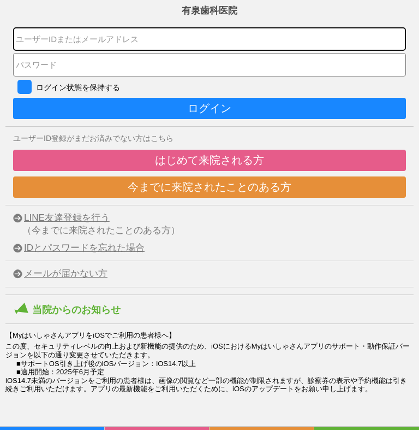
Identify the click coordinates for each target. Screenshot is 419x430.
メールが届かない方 (65, 273)
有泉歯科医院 (209, 10)
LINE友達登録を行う (67, 218)
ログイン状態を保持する (78, 87)
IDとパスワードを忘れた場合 (84, 248)
